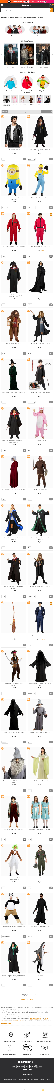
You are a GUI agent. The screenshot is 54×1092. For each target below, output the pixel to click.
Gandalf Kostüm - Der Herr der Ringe (40, 732)
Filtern (4, 111)
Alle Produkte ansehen (27, 999)
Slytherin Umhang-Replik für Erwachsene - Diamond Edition (13, 976)
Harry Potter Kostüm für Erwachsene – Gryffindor (13, 587)
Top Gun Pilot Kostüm (40, 878)
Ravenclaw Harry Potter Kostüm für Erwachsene (13, 538)
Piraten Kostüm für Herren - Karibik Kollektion (13, 684)
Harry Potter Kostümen (18, 1020)
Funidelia (3, 15)
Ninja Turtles (43, 91)
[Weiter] (35, 995)
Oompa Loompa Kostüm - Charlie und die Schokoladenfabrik (14, 878)
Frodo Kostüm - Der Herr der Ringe (13, 829)
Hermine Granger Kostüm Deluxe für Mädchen (40, 150)
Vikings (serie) (31, 104)
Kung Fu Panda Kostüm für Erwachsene (14, 926)
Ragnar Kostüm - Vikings (40, 489)
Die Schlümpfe (10, 91)
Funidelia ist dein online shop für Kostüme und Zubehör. (26, 6)
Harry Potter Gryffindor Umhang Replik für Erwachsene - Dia (13, 295)
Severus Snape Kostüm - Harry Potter (40, 295)
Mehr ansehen (7, 1023)
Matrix (47, 104)
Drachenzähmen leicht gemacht (6, 104)
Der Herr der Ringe (27, 67)
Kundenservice (27, 1074)
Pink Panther (15, 104)
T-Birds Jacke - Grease (14, 149)
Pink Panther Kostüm (40, 440)
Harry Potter (11, 67)
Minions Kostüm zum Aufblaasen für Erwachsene (14, 198)
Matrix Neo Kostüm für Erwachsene (40, 926)
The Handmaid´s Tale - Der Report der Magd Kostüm (14, 490)
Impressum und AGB (23, 1079)
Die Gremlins (23, 104)
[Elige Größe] (3, 159)
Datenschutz (34, 1079)
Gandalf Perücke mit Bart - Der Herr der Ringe (14, 781)
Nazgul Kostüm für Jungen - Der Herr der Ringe (40, 684)
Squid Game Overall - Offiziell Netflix (40, 246)
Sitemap (48, 1079)
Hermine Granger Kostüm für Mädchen (40, 586)
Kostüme (9, 15)
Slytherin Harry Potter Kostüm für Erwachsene (40, 538)
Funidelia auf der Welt (10, 1079)
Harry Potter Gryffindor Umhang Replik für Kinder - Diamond (13, 441)
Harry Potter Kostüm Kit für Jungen (40, 392)
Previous (1, 55)
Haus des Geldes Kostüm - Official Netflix (14, 246)
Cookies (42, 1079)
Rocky (39, 104)
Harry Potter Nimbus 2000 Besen (14, 635)
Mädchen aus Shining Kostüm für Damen (40, 829)
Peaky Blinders (43, 67)
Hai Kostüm (40, 975)
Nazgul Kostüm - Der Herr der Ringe (14, 732)
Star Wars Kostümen (35, 1018)
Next (52, 55)
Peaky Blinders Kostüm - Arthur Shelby (40, 635)
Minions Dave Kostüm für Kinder (40, 198)
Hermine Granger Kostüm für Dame (40, 343)
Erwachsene (14, 36)
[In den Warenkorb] (24, 159)
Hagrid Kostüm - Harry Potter (14, 343)
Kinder (39, 36)
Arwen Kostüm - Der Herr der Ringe (40, 781)
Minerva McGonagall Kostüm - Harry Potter (13, 392)
